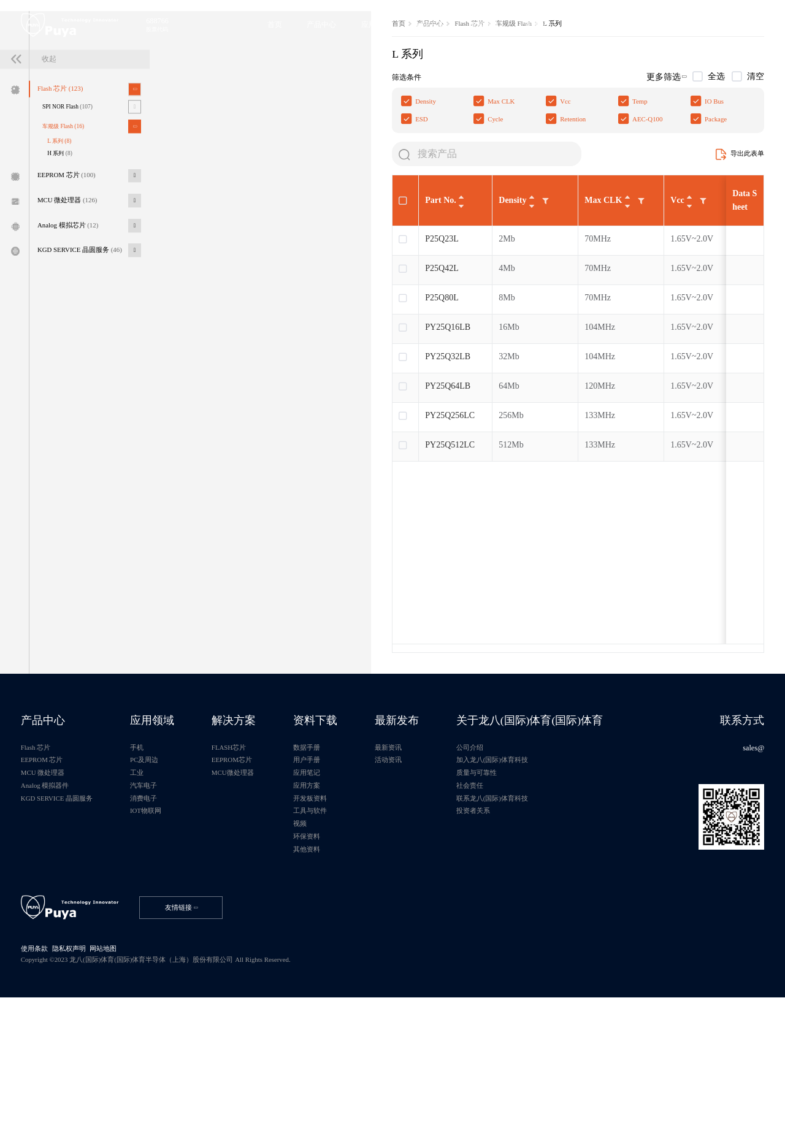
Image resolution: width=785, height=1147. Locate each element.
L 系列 (65, 221)
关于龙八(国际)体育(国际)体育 (567, 847)
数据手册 (330, 877)
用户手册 (330, 891)
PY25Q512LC (242, 566)
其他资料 (330, 987)
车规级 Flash (68, 205)
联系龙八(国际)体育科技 (528, 932)
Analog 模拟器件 (49, 918)
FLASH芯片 (247, 877)
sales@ (751, 877)
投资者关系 (507, 946)
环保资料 (330, 973)
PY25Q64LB (240, 507)
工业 (148, 905)
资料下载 (338, 847)
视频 (322, 959)
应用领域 (164, 847)
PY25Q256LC (242, 536)
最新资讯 (417, 877)
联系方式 (739, 847)
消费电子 (155, 932)
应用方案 (330, 918)
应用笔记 (330, 905)
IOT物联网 (158, 946)
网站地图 (112, 1094)
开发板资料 (333, 932)
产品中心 (225, 136)
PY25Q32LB (240, 477)
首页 (192, 136)
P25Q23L (234, 360)
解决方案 (251, 847)
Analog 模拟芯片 (73, 312)
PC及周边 (156, 891)
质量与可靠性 (511, 905)
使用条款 (37, 1094)
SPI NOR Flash (73, 184)
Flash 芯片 (65, 165)
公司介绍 (504, 877)
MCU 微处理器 (72, 285)
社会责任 (504, 918)
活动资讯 (417, 891)
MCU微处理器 (251, 905)
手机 (148, 877)
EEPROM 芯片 (72, 258)
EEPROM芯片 (250, 891)
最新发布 (425, 847)
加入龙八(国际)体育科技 (528, 891)
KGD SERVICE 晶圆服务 (86, 339)
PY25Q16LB (240, 448)
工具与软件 (333, 946)
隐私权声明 (74, 1094)
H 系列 (65, 234)
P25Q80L (234, 419)
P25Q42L (234, 389)
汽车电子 (155, 918)
